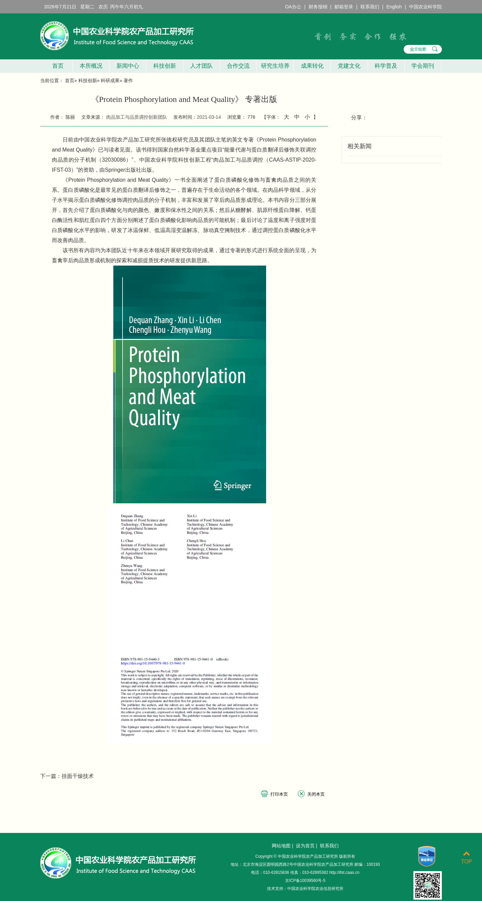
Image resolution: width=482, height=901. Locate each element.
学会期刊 (422, 66)
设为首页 (305, 845)
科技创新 (164, 66)
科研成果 (110, 80)
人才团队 (201, 66)
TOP (466, 857)
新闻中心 (127, 66)
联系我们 (369, 6)
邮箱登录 (343, 6)
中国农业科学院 (425, 6)
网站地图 (281, 845)
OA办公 (293, 6)
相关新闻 (359, 146)
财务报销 (318, 6)
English (394, 6)
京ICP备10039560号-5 (305, 880)
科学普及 (386, 66)
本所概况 (91, 66)
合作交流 (238, 66)
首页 (56, 66)
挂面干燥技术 (78, 776)
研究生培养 (275, 66)
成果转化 (312, 66)
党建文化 (349, 66)
